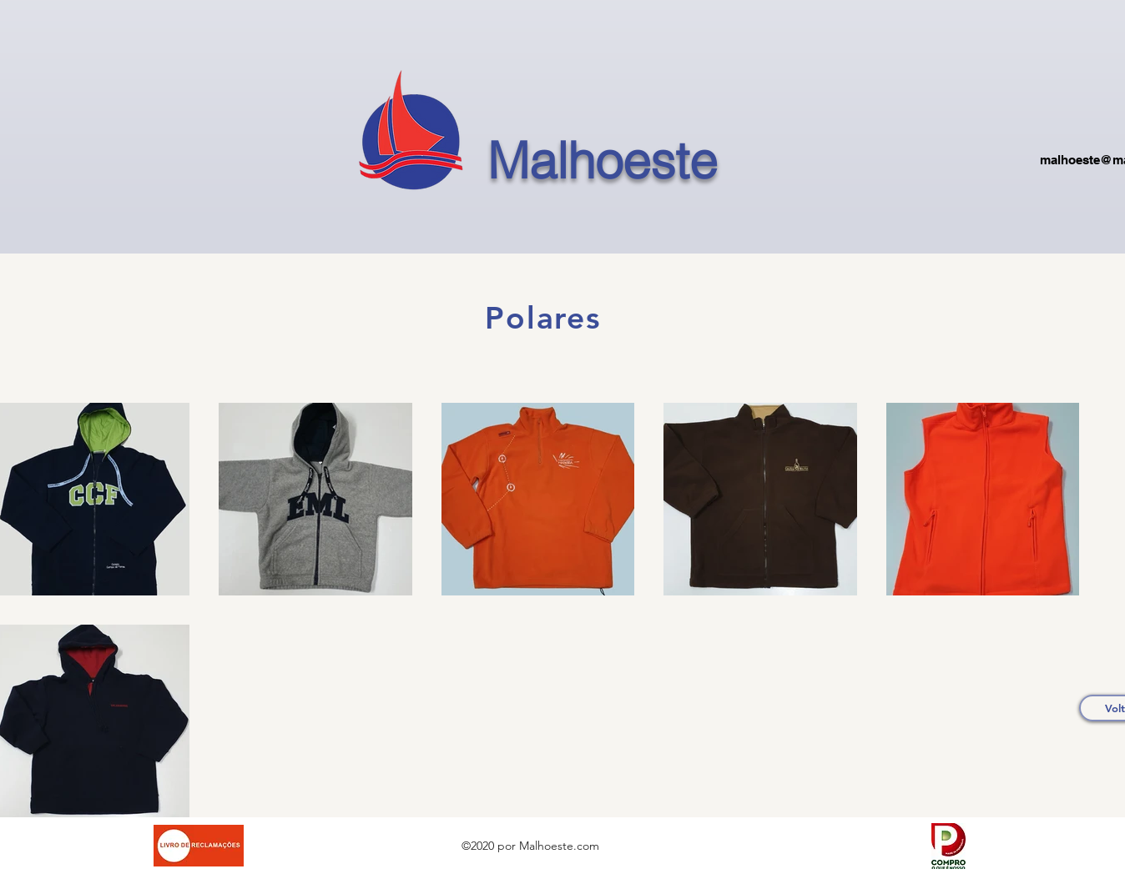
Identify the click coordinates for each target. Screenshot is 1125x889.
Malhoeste (602, 160)
